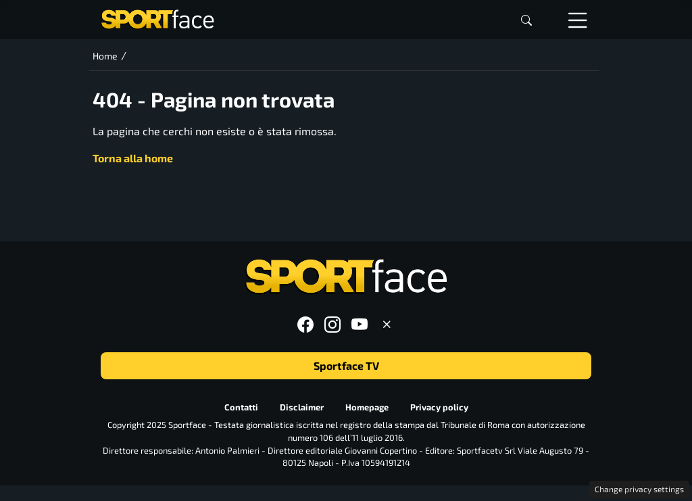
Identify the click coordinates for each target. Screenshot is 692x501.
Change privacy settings (639, 489)
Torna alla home (133, 157)
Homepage (367, 407)
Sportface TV (346, 365)
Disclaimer (302, 407)
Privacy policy (439, 407)
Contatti (241, 407)
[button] (526, 20)
